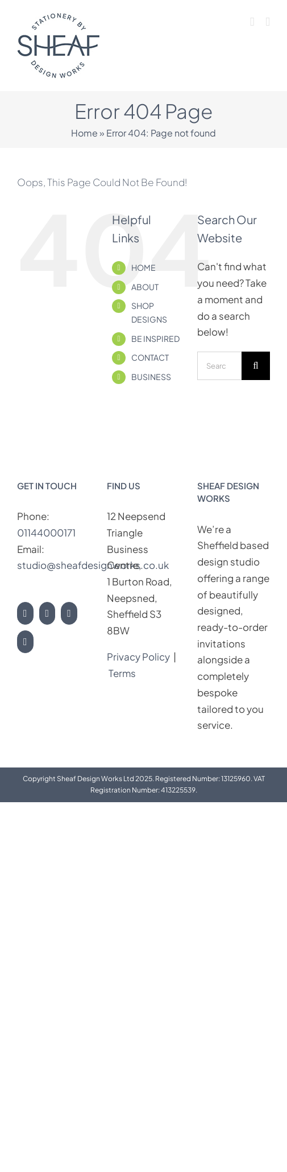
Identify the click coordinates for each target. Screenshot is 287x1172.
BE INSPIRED (155, 338)
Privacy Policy (138, 656)
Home (84, 133)
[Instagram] (25, 613)
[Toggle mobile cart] (252, 22)
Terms (123, 673)
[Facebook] (47, 613)
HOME (143, 267)
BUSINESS (151, 377)
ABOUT (145, 287)
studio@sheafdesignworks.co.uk (93, 565)
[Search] (256, 366)
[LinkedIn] (25, 641)
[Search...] (219, 366)
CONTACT (150, 357)
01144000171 (46, 532)
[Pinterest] (69, 613)
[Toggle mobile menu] (267, 22)
